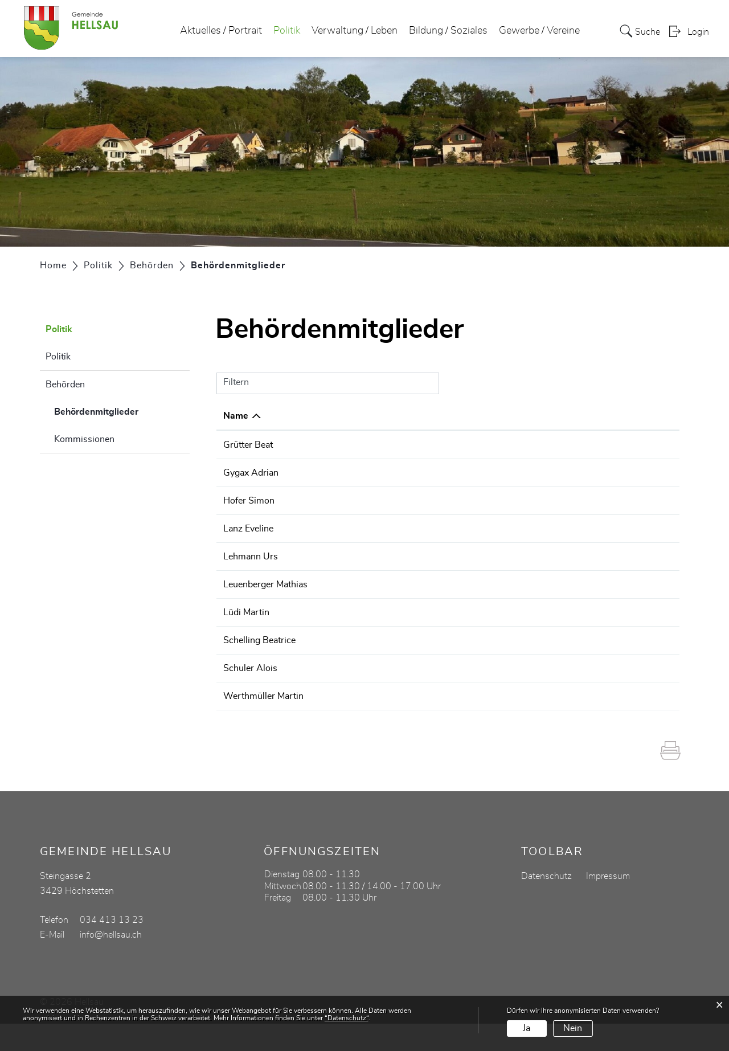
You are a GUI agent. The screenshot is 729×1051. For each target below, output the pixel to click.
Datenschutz (546, 903)
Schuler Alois (250, 695)
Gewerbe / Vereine (539, 31)
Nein (572, 1028)
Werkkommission (452, 444)
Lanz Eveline (248, 528)
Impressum (608, 903)
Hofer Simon (249, 500)
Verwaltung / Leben (355, 31)
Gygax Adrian (251, 472)
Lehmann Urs (250, 570)
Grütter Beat (248, 444)
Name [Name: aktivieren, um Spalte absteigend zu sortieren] (235, 415)
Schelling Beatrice (259, 667)
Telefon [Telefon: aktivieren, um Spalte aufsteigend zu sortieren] (614, 415)
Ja (526, 1028)
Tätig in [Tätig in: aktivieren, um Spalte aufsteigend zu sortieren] (432, 415)
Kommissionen (84, 439)
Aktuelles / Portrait (221, 31)
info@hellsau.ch (111, 962)
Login (698, 31)
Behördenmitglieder (122, 410)
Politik (286, 31)
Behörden (65, 384)
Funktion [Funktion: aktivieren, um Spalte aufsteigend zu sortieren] (352, 415)
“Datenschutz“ (346, 1018)
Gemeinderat (442, 500)
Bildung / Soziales (448, 31)
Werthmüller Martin (263, 723)
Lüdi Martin (246, 639)
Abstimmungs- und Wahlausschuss (489, 528)
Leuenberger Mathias (265, 598)
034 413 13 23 (630, 444)
